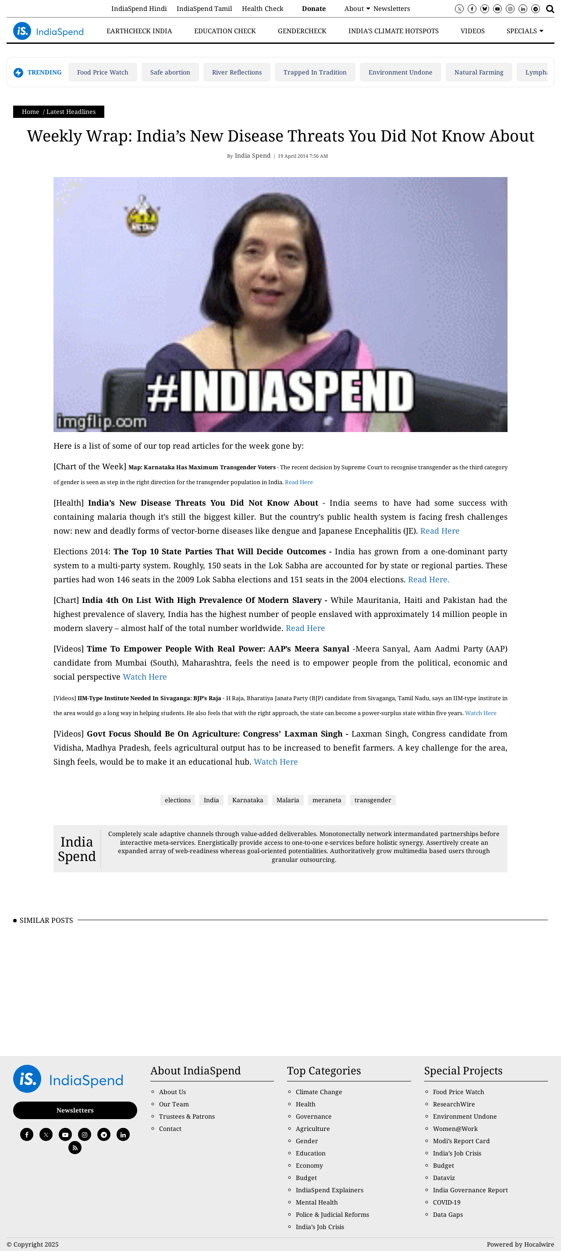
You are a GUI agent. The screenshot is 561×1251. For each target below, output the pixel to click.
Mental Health (317, 1202)
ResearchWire (454, 1104)
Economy (309, 1165)
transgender (373, 800)
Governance (314, 1116)
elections (178, 800)
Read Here (299, 482)
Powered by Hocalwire (520, 1244)
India (211, 800)
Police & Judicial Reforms (332, 1214)
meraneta (326, 800)
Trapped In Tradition (315, 72)
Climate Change (319, 1092)
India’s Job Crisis (320, 1227)
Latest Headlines (71, 111)
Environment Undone (401, 72)
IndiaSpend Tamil (204, 8)
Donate (314, 8)
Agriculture (313, 1128)
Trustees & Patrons (187, 1116)
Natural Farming (479, 72)
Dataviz (444, 1177)
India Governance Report (470, 1190)
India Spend (77, 849)
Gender (307, 1141)
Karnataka (247, 800)
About (354, 8)
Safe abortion (170, 72)
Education (311, 1153)
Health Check (263, 8)
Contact (170, 1128)
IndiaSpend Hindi (139, 8)
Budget (306, 1177)
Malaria (288, 800)
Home (30, 111)
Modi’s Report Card (461, 1141)
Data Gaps (448, 1214)
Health (306, 1104)
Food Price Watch (102, 72)
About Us (172, 1092)
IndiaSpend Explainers (329, 1190)
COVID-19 (447, 1202)
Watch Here (145, 676)
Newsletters (391, 8)
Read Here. (429, 579)
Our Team (174, 1104)
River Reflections (237, 72)
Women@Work (455, 1128)
